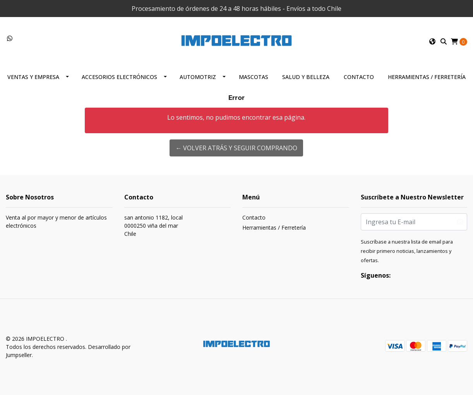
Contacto (359, 77)
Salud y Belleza (305, 77)
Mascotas (253, 77)
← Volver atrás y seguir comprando (236, 148)
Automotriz (198, 77)
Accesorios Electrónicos (119, 77)
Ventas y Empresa (33, 77)
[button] (432, 41)
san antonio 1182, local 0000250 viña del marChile (153, 225)
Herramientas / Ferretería (427, 77)
